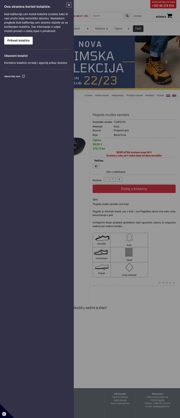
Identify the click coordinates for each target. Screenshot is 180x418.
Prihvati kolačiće (18, 40)
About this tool (14, 76)
